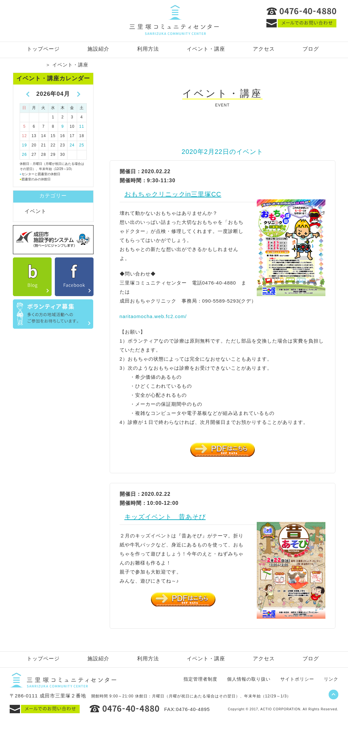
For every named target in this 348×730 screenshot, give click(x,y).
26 (24, 154)
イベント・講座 (206, 49)
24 (72, 145)
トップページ (43, 49)
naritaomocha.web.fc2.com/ (153, 316)
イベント (35, 211)
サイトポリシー (297, 679)
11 (81, 126)
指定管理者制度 (200, 679)
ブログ (311, 49)
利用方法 (148, 49)
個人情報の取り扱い (249, 679)
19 (24, 145)
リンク (331, 679)
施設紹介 (98, 49)
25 (81, 145)
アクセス (264, 49)
